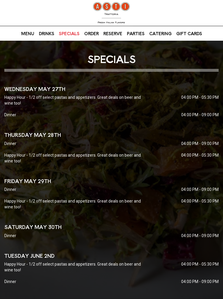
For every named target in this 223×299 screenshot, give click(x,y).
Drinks (46, 33)
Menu (27, 33)
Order (91, 33)
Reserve (112, 33)
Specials (69, 33)
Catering (160, 33)
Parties (136, 33)
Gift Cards (189, 33)
